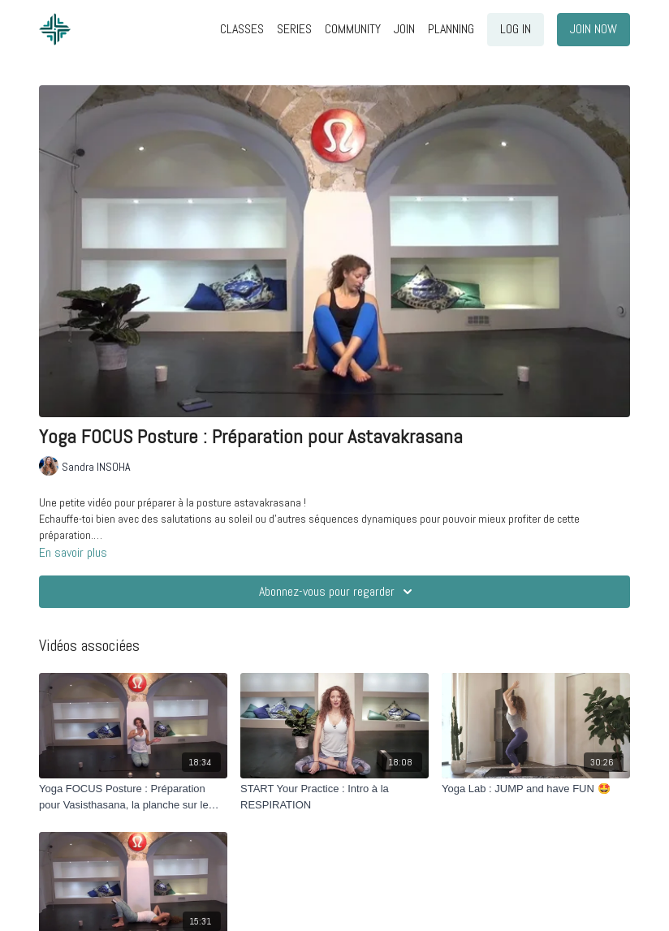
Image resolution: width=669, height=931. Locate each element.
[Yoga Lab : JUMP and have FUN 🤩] (536, 789)
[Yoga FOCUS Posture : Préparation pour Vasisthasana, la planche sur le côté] (133, 796)
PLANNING (451, 28)
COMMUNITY (353, 28)
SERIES (294, 28)
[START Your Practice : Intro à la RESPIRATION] (334, 796)
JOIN (404, 28)
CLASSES (242, 28)
